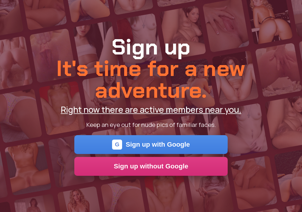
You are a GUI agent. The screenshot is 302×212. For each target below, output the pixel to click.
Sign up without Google (151, 166)
